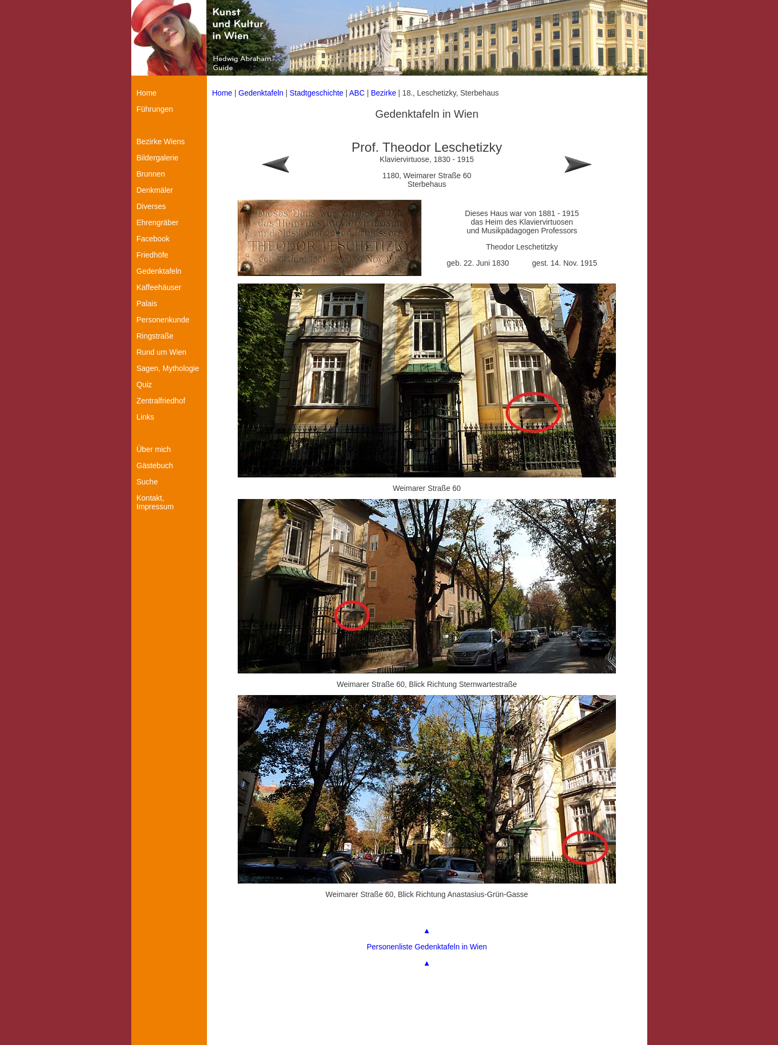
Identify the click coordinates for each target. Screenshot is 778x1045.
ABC (357, 93)
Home (222, 93)
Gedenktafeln (260, 93)
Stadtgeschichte (317, 93)
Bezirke (384, 93)
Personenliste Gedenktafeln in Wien (427, 946)
